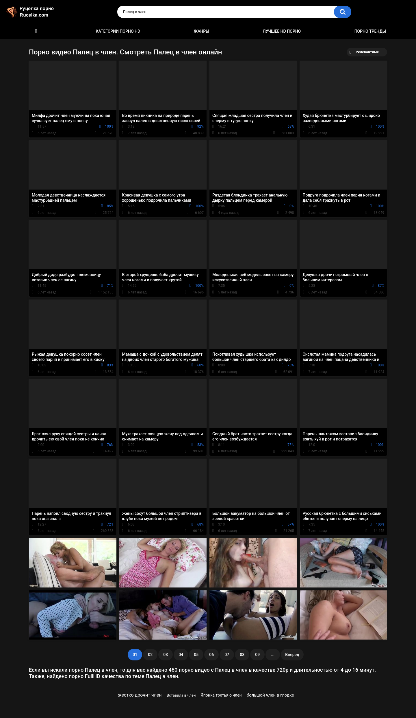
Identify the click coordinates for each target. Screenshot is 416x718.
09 (257, 654)
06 (211, 654)
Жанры (201, 31)
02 (150, 654)
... (272, 654)
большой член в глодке (270, 695)
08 (242, 654)
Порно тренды (370, 31)
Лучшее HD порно (282, 31)
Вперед (292, 654)
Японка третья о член (221, 695)
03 (165, 654)
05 (196, 654)
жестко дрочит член (139, 695)
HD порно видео (36, 31)
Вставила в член (181, 695)
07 (226, 654)
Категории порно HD (118, 31)
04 (181, 654)
